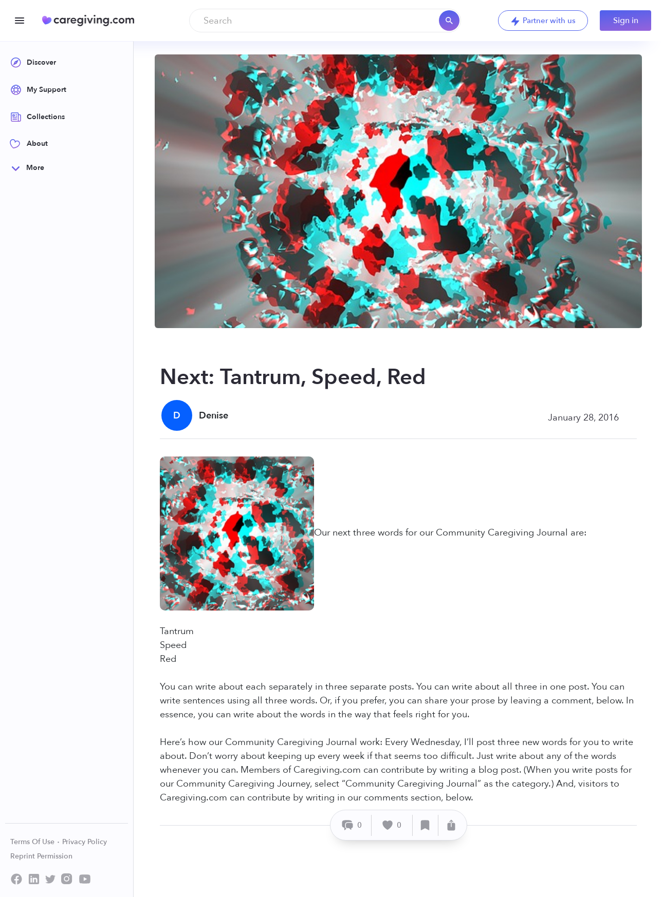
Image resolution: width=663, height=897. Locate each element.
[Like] (392, 825)
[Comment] (352, 825)
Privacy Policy (84, 842)
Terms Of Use (35, 842)
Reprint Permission (41, 856)
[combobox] (325, 20)
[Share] (451, 825)
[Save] (425, 825)
